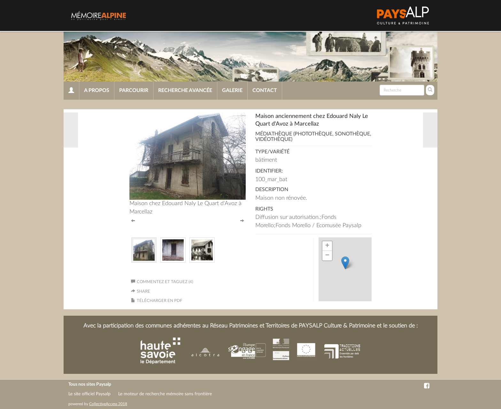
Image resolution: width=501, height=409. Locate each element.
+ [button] (327, 246)
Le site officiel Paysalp (89, 394)
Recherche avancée (185, 90)
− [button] (327, 255)
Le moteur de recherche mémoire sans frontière (165, 394)
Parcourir (133, 90)
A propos (96, 90)
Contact (264, 90)
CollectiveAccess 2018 (108, 404)
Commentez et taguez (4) (162, 282)
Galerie (232, 90)
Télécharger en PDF (159, 301)
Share (143, 291)
